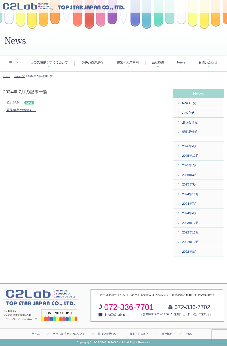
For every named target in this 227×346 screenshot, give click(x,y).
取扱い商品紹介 (107, 334)
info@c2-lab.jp (115, 314)
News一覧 (19, 76)
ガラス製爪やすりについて (69, 334)
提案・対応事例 (139, 334)
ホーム (6, 76)
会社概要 (167, 334)
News (188, 334)
